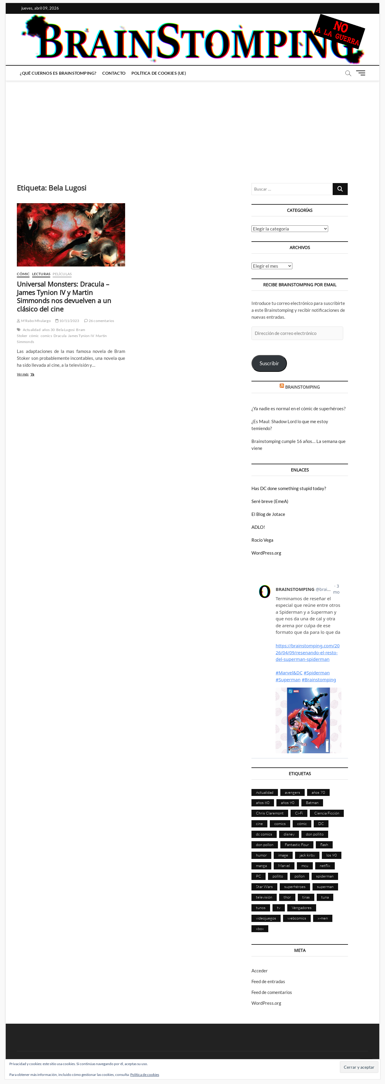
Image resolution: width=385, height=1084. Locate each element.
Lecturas (41, 274)
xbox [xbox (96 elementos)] (260, 928)
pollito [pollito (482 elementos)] (278, 876)
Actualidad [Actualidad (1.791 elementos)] (264, 792)
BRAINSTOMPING (302, 387)
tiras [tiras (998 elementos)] (306, 897)
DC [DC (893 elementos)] (321, 823)
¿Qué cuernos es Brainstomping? (58, 73)
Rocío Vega (262, 540)
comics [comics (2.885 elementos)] (280, 823)
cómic (34, 335)
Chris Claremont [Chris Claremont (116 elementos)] (270, 813)
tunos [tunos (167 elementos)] (261, 907)
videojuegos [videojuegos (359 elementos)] (266, 918)
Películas (62, 274)
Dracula (60, 335)
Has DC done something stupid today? (288, 488)
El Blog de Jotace (268, 514)
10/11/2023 (67, 320)
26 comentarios (99, 320)
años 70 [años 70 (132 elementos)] (318, 792)
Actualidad (32, 329)
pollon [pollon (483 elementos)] (299, 876)
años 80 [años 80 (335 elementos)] (263, 802)
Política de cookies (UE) (158, 73)
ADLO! (258, 527)
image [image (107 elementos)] (283, 855)
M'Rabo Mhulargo (34, 320)
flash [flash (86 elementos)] (324, 844)
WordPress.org (266, 553)
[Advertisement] (192, 126)
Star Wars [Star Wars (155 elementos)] (264, 886)
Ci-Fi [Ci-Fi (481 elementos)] (299, 813)
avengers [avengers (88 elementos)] (292, 792)
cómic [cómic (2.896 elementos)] (302, 823)
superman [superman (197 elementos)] (325, 886)
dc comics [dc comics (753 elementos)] (264, 834)
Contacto (113, 73)
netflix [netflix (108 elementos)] (325, 865)
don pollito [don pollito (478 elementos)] (315, 834)
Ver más (30, 375)
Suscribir (269, 363)
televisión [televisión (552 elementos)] (264, 897)
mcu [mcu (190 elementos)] (304, 865)
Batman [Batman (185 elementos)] (312, 802)
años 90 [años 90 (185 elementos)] (287, 802)
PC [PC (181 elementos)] (258, 876)
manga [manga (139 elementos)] (261, 865)
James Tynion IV (81, 335)
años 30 (48, 329)
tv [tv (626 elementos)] (278, 907)
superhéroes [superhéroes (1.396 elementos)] (295, 886)
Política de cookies (144, 1074)
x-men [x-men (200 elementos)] (323, 918)
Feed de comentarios (271, 992)
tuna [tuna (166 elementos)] (325, 897)
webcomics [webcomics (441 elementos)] (297, 918)
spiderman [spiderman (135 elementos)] (325, 876)
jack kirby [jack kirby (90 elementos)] (307, 855)
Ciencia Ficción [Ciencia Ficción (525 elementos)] (326, 813)
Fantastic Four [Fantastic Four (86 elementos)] (297, 844)
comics (46, 335)
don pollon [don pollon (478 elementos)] (264, 844)
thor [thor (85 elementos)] (287, 897)
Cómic (23, 274)
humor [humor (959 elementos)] (261, 855)
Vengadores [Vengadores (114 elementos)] (302, 907)
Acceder (259, 970)
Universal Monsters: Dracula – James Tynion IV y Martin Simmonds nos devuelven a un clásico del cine (64, 296)
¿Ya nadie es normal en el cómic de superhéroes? (298, 408)
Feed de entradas (268, 981)
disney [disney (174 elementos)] (289, 834)
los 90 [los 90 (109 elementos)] (331, 855)
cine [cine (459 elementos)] (259, 823)
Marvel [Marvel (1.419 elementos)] (284, 865)
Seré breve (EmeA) (269, 501)
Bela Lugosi (65, 329)
